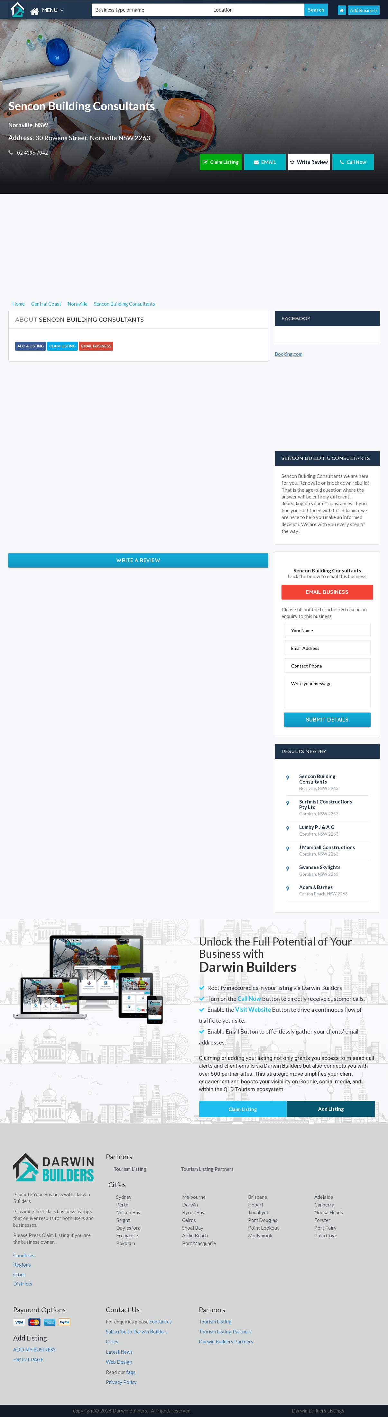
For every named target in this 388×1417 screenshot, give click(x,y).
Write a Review (138, 560)
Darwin (190, 1204)
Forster (322, 1220)
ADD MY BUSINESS (34, 1349)
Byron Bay (193, 1212)
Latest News (119, 1352)
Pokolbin (125, 1243)
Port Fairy (325, 1228)
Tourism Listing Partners (207, 1169)
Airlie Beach (195, 1235)
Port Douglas (262, 1220)
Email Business (96, 346)
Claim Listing (221, 162)
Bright (123, 1220)
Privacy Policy (121, 1382)
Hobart (255, 1204)
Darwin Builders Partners (226, 1341)
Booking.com (288, 354)
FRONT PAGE (28, 1359)
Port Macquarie (199, 1243)
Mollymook (260, 1235)
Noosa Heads (328, 1212)
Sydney (124, 1197)
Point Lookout (263, 1228)
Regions (22, 1265)
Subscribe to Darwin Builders (137, 1331)
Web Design (119, 1362)
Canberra (324, 1204)
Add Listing (331, 1109)
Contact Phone (306, 665)
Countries (23, 1255)
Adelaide (323, 1197)
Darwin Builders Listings (318, 1410)
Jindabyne (258, 1212)
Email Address (305, 648)
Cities (19, 1274)
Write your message (311, 683)
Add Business (364, 10)
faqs (130, 1372)
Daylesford (128, 1228)
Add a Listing (30, 346)
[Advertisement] (194, 255)
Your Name (302, 630)
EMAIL (265, 162)
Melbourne (194, 1197)
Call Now (353, 162)
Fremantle (127, 1235)
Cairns (189, 1220)
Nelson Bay (128, 1212)
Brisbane (257, 1197)
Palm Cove (325, 1235)
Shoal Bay (192, 1228)
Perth (122, 1204)
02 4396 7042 (32, 153)
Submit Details (327, 719)
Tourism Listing (130, 1169)
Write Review (309, 162)
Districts (22, 1284)
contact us (161, 1321)
